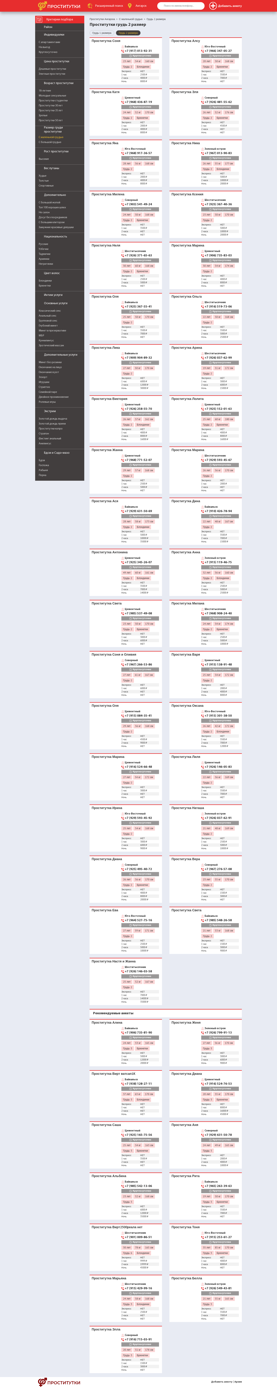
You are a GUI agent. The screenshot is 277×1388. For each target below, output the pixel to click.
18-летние (45, 90)
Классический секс (50, 310)
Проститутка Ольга (187, 296)
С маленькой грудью (51, 137)
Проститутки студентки (53, 100)
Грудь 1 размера (101, 33)
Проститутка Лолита (188, 399)
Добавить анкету (221, 1382)
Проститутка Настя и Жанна (114, 961)
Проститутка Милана (188, 603)
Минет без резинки (50, 362)
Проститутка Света (107, 603)
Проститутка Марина (188, 245)
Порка (42, 475)
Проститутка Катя (105, 92)
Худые (42, 175)
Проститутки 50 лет (51, 120)
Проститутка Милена (108, 194)
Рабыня (43, 470)
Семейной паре (48, 392)
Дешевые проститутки (52, 69)
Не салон (44, 212)
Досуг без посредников (53, 217)
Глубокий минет (48, 325)
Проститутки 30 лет (51, 105)
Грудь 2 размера (128, 33)
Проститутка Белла (187, 1278)
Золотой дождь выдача (53, 418)
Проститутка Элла (106, 1329)
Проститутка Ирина (107, 808)
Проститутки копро (51, 428)
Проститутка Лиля (186, 757)
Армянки (44, 259)
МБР (41, 335)
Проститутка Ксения (187, 194)
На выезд (44, 47)
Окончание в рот (49, 372)
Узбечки (43, 249)
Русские (43, 244)
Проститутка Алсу (186, 41)
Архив (238, 1382)
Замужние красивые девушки (56, 227)
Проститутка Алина (107, 1022)
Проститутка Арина (187, 348)
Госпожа (44, 465)
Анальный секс (47, 315)
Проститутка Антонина (110, 552)
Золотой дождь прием (52, 423)
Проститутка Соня (106, 41)
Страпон (44, 433)
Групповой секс (48, 320)
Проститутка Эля (185, 92)
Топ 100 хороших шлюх (52, 207)
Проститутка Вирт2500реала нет (117, 1227)
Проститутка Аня (185, 1125)
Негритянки (46, 264)
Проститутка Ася (105, 501)
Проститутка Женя (186, 1022)
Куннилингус (46, 340)
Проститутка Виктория (109, 399)
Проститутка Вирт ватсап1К (113, 1074)
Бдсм (42, 460)
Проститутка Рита (186, 1176)
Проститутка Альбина (109, 1176)
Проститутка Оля (105, 296)
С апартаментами (49, 42)
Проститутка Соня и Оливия (114, 654)
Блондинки (45, 280)
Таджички (44, 254)
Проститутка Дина (186, 501)
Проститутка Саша (106, 1125)
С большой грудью (50, 142)
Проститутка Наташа (188, 808)
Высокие (44, 159)
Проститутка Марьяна (109, 1278)
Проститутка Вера (186, 859)
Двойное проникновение (54, 397)
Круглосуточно (48, 52)
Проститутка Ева (105, 910)
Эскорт (43, 377)
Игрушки (44, 382)
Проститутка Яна (105, 143)
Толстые (44, 180)
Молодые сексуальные (52, 95)
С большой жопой (49, 202)
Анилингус (45, 443)
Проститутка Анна (186, 552)
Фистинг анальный (50, 438)
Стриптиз (44, 387)
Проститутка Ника (186, 143)
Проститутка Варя (186, 654)
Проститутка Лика (106, 348)
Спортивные (46, 185)
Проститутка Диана (107, 859)
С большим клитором (51, 222)
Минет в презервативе (52, 330)
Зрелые (43, 115)
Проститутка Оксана (188, 706)
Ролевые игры (47, 402)
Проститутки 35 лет (51, 110)
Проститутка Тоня (186, 1227)
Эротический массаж (51, 345)
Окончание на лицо (50, 367)
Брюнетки (45, 285)
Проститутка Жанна (107, 450)
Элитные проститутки (52, 74)
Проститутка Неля (106, 245)
